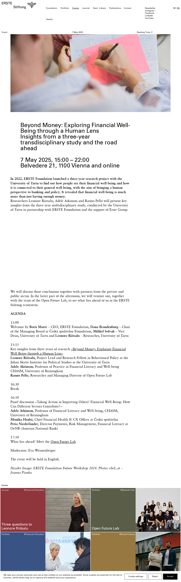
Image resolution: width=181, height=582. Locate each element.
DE (174, 8)
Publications (115, 8)
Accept (170, 577)
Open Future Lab (63, 441)
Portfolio (65, 8)
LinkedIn (149, 16)
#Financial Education (34, 490)
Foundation (51, 8)
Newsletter (150, 8)
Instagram (150, 11)
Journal (86, 8)
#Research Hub (127, 490)
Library (102, 8)
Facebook (149, 13)
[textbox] (76, 19)
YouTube (149, 18)
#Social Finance (127, 534)
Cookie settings (135, 577)
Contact (127, 8)
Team (95, 8)
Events (75, 8)
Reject (155, 577)
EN (178, 8)
